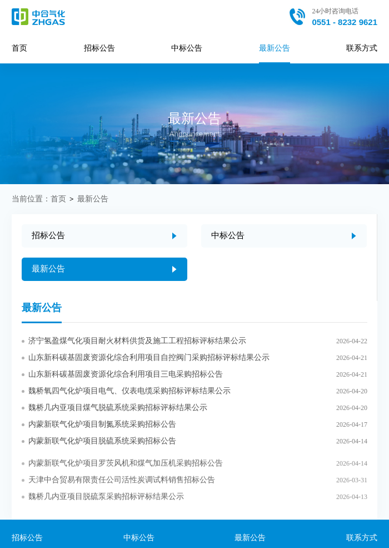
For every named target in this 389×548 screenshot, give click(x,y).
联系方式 (361, 48)
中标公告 (186, 48)
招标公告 (99, 48)
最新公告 (274, 48)
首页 (19, 48)
